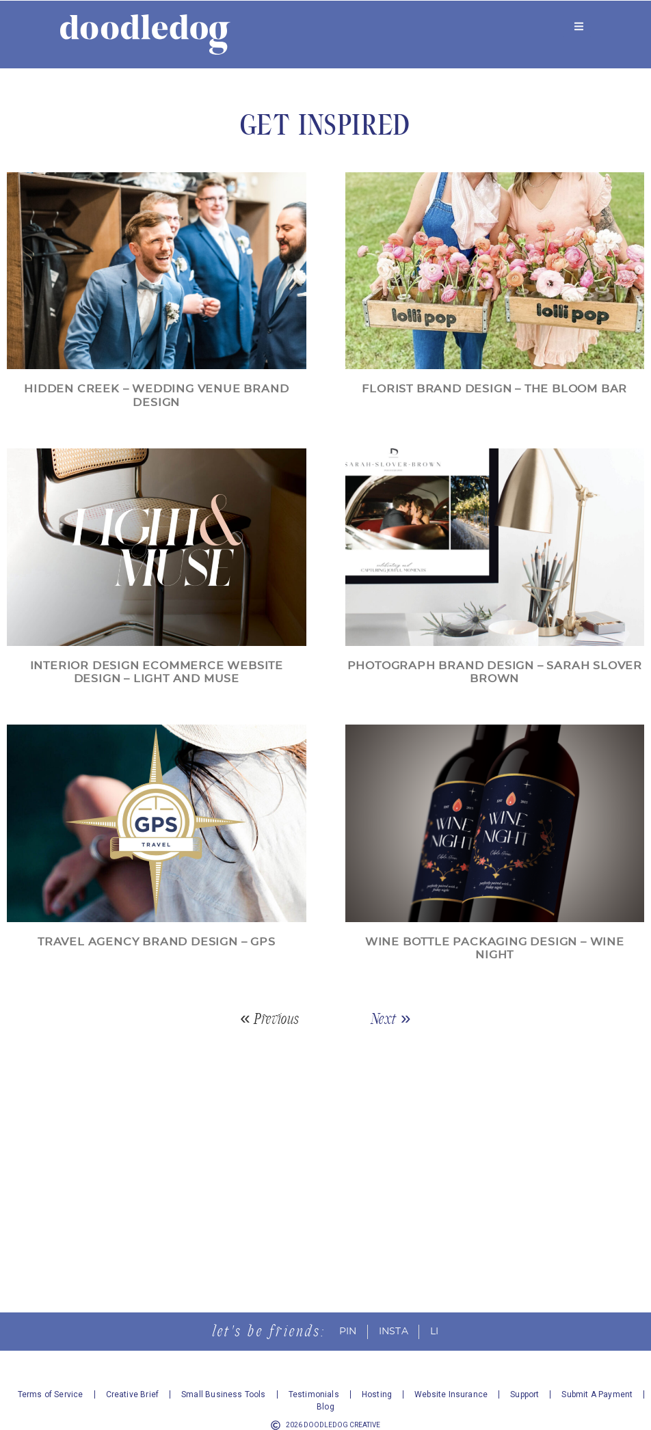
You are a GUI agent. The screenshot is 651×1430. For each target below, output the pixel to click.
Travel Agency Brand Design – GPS (157, 941)
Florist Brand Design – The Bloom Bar (494, 388)
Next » (391, 1019)
